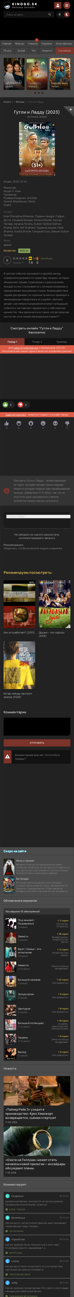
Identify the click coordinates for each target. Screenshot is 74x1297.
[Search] (49, 14)
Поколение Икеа (18, 1274)
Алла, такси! (16, 1209)
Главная (6, 43)
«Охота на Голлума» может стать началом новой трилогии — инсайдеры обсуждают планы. (35, 1164)
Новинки (33, 43)
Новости (47, 50)
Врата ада (14, 1252)
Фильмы (19, 43)
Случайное (64, 50)
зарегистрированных (25, 347)
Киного (7, 101)
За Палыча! (15, 1231)
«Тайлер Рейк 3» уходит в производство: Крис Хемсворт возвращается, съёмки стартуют (30, 1113)
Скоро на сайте (15, 851)
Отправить (37, 742)
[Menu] (66, 5)
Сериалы (47, 43)
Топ (34, 50)
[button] (32, 93)
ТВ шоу (7, 50)
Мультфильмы (64, 43)
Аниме (21, 50)
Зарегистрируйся (15, 414)
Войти (57, 5)
